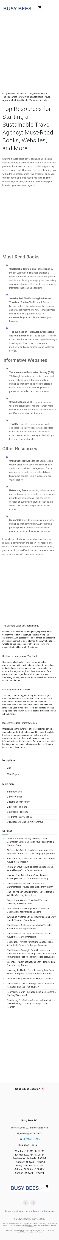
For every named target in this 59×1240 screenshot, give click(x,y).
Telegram (40, 1232)
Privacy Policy (24, 1211)
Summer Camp (14, 791)
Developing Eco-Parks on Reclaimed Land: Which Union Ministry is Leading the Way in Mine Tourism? (31, 1003)
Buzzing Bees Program (18, 802)
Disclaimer (10, 1211)
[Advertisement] (29, 48)
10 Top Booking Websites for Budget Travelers (30, 978)
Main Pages (13, 774)
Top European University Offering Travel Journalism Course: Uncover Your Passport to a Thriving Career (30, 841)
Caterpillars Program (17, 812)
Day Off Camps (14, 796)
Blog (9, 768)
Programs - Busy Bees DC (19, 817)
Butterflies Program (17, 807)
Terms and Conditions (44, 1211)
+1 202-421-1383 (31, 1139)
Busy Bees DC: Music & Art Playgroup (25, 822)
